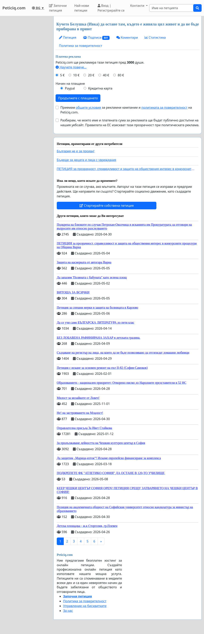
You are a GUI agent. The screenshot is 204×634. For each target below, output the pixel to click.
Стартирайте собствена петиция (106, 205)
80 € (121, 75)
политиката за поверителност (164, 107)
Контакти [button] (137, 5)
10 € (76, 75)
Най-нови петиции (81, 8)
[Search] (171, 8)
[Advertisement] (25, 76)
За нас (68, 610)
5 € (62, 75)
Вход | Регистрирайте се (111, 8)
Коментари (127, 37)
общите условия (88, 107)
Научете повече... (71, 67)
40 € (106, 75)
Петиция (67, 37)
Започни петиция (58, 8)
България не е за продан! (75, 151)
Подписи (96, 37)
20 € (91, 75)
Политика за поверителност (80, 45)
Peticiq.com (14, 8)
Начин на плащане (70, 83)
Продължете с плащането (78, 98)
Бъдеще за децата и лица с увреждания (86, 160)
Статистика (155, 37)
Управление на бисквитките (85, 606)
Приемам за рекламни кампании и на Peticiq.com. (126, 109)
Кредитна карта (100, 88)
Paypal (70, 88)
